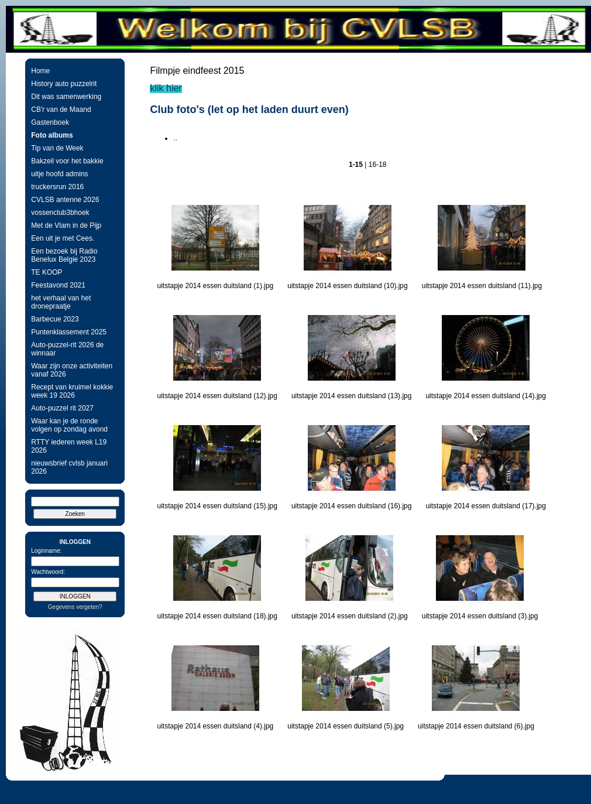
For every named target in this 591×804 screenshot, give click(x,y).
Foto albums (52, 135)
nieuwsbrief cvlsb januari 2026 (69, 467)
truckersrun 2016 (57, 187)
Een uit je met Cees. (62, 238)
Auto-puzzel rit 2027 (62, 408)
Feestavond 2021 (58, 285)
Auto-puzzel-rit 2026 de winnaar (67, 349)
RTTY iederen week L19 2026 (68, 446)
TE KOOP (46, 272)
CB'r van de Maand (61, 109)
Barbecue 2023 (54, 319)
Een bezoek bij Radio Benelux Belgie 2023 (64, 255)
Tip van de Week (57, 148)
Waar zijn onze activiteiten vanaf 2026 (71, 370)
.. (175, 138)
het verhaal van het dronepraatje (61, 302)
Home (40, 71)
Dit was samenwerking (66, 97)
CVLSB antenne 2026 (65, 200)
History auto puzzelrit (64, 84)
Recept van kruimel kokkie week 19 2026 (72, 391)
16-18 (378, 164)
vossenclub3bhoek (60, 212)
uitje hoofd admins (59, 174)
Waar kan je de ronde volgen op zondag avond (69, 425)
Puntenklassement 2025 (68, 332)
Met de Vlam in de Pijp (66, 225)
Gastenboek (50, 122)
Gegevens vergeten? (75, 607)
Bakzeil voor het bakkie (67, 161)
